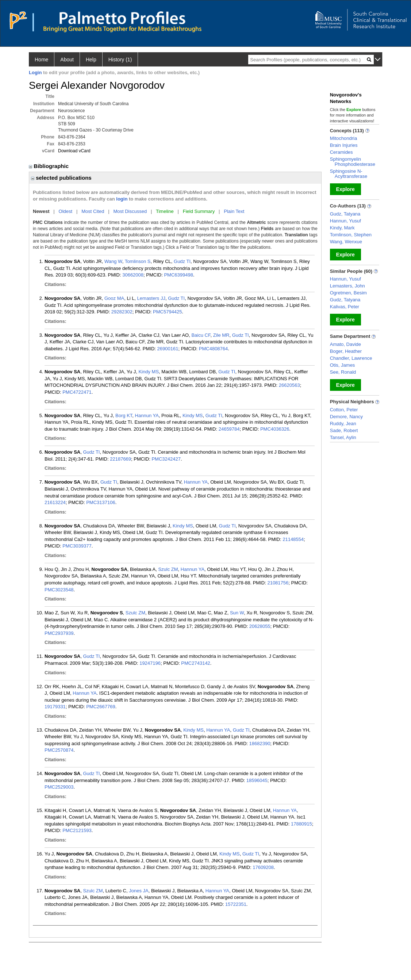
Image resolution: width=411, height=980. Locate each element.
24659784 (229, 429)
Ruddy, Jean (343, 423)
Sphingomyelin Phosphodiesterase (352, 161)
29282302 (121, 311)
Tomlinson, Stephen (351, 234)
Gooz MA (114, 298)
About (67, 59)
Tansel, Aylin (343, 437)
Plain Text (234, 211)
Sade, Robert (344, 430)
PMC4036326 (274, 429)
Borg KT (123, 415)
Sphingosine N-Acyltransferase (349, 173)
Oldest (66, 211)
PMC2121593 (77, 830)
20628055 (259, 626)
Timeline (165, 211)
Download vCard (74, 150)
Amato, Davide (345, 344)
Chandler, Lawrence (351, 358)
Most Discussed (130, 211)
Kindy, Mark (342, 227)
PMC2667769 (100, 706)
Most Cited (92, 211)
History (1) (120, 59)
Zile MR (221, 335)
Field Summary (199, 211)
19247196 (150, 663)
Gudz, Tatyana (345, 214)
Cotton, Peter (344, 409)
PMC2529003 (59, 787)
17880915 (301, 824)
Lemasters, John (347, 286)
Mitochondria (343, 138)
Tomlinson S (138, 261)
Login (35, 72)
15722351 (235, 904)
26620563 (289, 385)
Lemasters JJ (151, 298)
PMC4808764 (213, 348)
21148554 (293, 539)
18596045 (257, 780)
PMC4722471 (77, 392)
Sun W (237, 612)
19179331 (55, 706)
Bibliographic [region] (49, 166)
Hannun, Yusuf (345, 221)
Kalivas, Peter (344, 306)
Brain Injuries (344, 145)
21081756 (277, 583)
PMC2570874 (59, 750)
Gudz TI (182, 261)
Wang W (113, 261)
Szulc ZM (168, 569)
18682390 (259, 743)
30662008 (132, 275)
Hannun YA (147, 415)
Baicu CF (200, 335)
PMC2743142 (195, 663)
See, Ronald (343, 372)
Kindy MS (148, 371)
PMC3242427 (166, 459)
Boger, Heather (346, 351)
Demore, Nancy (346, 416)
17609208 (263, 867)
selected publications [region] (61, 178)
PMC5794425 (167, 311)
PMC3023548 (59, 589)
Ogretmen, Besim (348, 292)
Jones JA (138, 890)
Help (91, 59)
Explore (345, 189)
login (121, 199)
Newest (41, 211)
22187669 (120, 459)
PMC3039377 (77, 546)
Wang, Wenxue (346, 241)
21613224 (55, 502)
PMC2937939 (59, 633)
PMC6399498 (178, 275)
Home (41, 59)
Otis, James (342, 365)
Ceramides (341, 152)
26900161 (167, 348)
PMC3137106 (100, 502)
